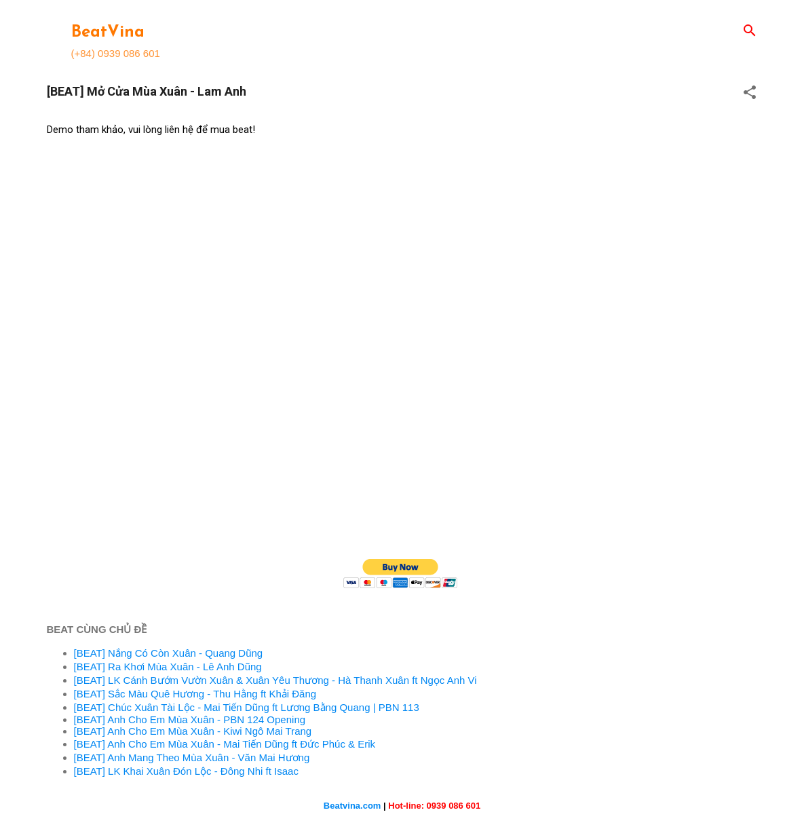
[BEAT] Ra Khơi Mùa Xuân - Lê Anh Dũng (168, 666)
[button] (750, 93)
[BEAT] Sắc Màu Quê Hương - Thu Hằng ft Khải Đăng (195, 693)
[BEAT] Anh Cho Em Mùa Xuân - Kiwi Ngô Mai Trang (193, 731)
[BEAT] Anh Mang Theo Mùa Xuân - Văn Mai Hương (192, 757)
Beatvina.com (352, 806)
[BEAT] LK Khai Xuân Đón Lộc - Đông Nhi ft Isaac (186, 771)
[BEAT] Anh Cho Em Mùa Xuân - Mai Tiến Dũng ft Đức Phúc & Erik (225, 744)
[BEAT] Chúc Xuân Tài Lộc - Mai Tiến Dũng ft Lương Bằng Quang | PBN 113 (246, 707)
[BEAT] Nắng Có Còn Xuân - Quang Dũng (168, 653)
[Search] (750, 31)
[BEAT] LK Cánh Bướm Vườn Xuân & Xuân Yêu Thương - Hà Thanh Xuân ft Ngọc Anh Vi (275, 680)
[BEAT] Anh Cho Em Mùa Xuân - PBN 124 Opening (190, 719)
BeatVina (108, 32)
